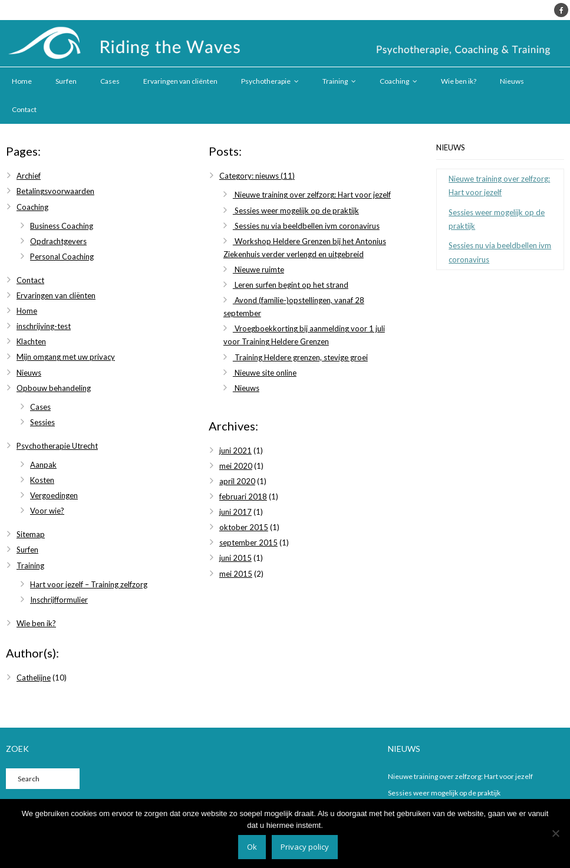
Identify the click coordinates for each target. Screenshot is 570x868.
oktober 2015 (243, 527)
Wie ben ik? (458, 81)
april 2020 (237, 481)
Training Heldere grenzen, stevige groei (300, 357)
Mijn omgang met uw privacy (66, 356)
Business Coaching (61, 226)
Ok (252, 846)
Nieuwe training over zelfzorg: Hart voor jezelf (312, 194)
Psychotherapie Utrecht (57, 446)
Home (22, 81)
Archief (29, 175)
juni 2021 (235, 450)
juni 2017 (235, 512)
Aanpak (43, 464)
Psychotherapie (266, 81)
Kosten (42, 480)
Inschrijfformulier (59, 599)
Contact (24, 109)
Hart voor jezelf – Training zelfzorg (88, 584)
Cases (110, 81)
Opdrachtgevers (58, 241)
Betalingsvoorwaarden (55, 191)
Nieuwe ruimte (258, 269)
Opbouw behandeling (54, 388)
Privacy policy (305, 846)
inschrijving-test (44, 326)
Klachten (31, 341)
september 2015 (248, 542)
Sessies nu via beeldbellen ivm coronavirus (306, 226)
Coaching (394, 81)
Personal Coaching (62, 256)
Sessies (42, 422)
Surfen (66, 81)
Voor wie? (47, 510)
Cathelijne (34, 677)
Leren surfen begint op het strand (290, 285)
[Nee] (555, 833)
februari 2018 (243, 496)
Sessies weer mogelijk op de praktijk (296, 210)
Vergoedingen (54, 495)
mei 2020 (235, 466)
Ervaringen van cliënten (180, 81)
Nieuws (512, 81)
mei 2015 (235, 573)
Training (335, 81)
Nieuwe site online (264, 372)
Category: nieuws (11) (257, 175)
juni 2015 (235, 558)
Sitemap (31, 534)
